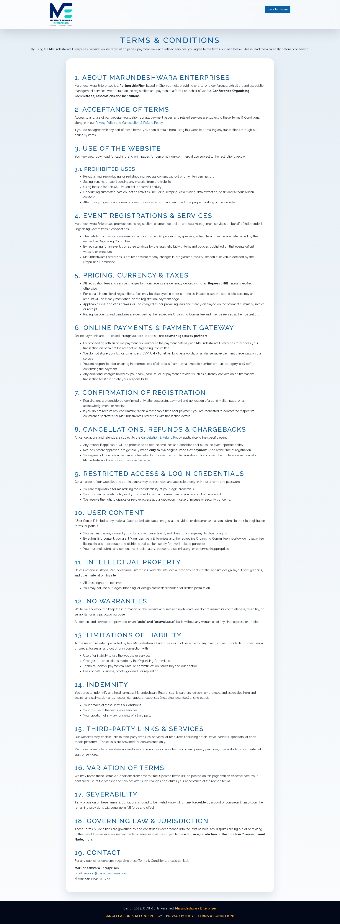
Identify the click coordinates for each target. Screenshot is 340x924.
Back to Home (278, 9)
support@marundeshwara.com (105, 873)
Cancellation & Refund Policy (142, 122)
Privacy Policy (105, 122)
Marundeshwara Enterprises (196, 908)
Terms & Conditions (216, 916)
